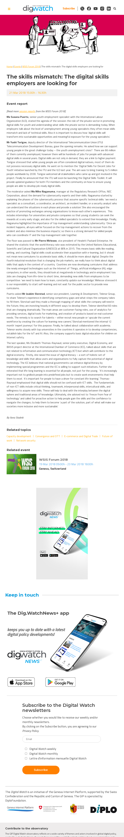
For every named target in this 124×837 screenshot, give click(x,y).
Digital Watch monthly (41, 753)
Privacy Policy (30, 731)
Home (10, 66)
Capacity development (19, 436)
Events (17, 66)
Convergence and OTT (47, 436)
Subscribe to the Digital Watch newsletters (58, 708)
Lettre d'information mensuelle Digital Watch (55, 758)
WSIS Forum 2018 (31, 66)
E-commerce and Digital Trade (81, 436)
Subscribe (69, 8)
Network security (26, 440)
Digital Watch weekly (40, 749)
